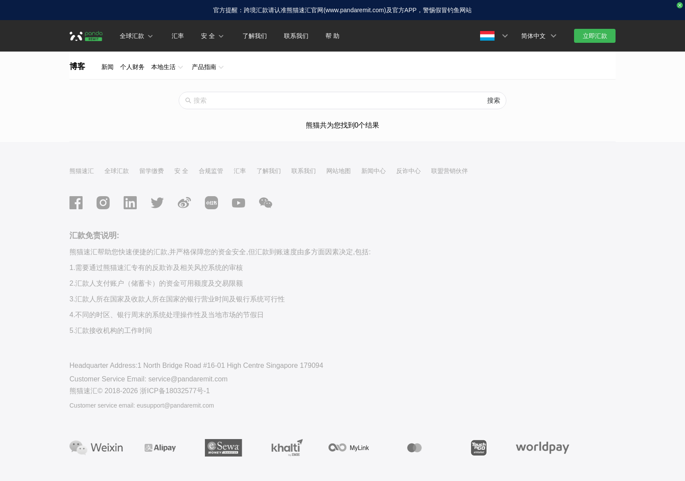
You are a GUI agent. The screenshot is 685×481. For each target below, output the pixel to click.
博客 (77, 66)
